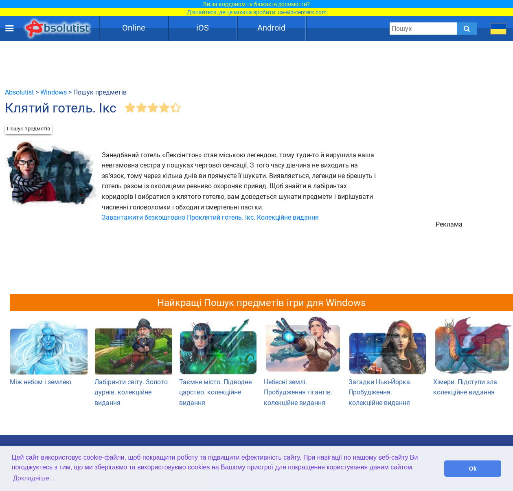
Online (133, 28)
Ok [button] (473, 468)
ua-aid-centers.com (302, 12)
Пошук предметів (28, 129)
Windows (53, 92)
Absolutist (19, 92)
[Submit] (467, 28)
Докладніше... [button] (34, 478)
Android (271, 28)
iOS (202, 28)
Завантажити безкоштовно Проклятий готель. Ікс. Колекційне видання (210, 217)
